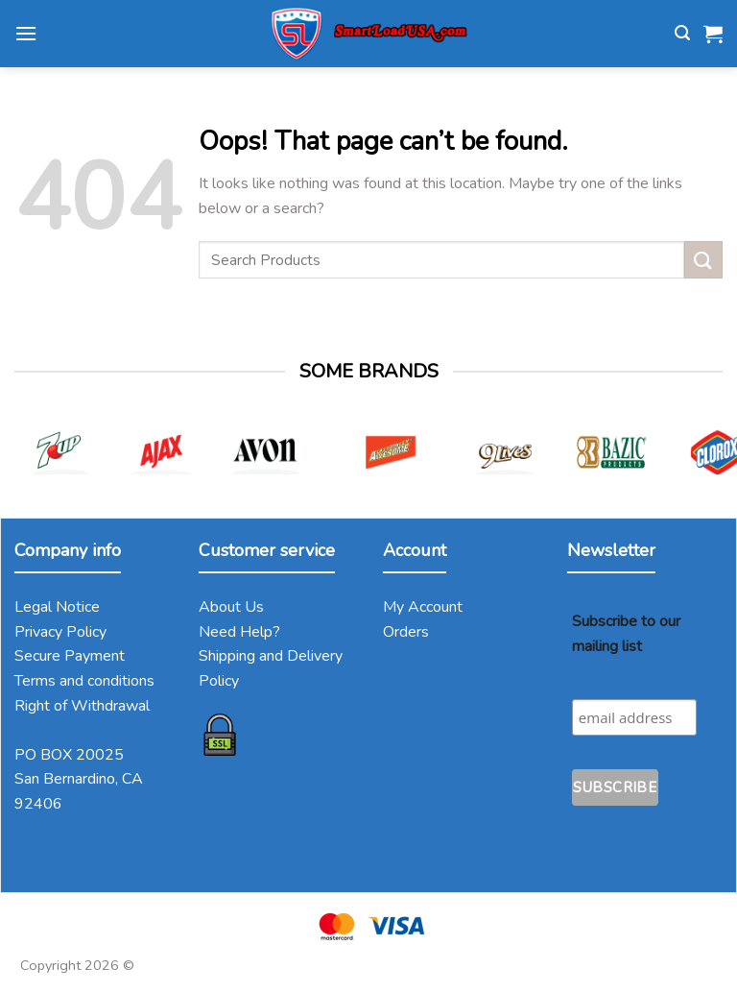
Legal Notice (57, 607)
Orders (406, 631)
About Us (231, 607)
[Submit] (703, 260)
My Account (423, 607)
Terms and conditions (84, 680)
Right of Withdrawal (82, 705)
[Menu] (25, 33)
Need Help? (239, 631)
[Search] (682, 33)
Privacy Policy (60, 631)
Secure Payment (69, 655)
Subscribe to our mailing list (626, 634)
